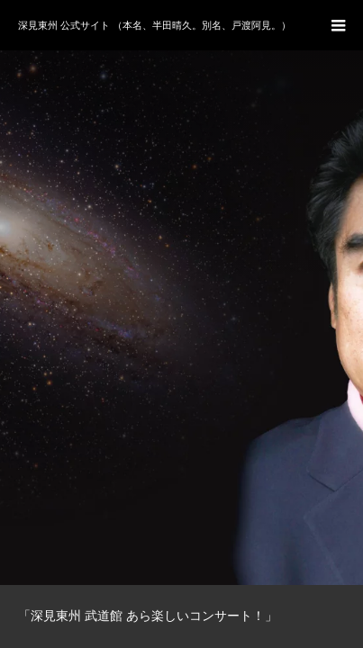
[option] (181, 292)
